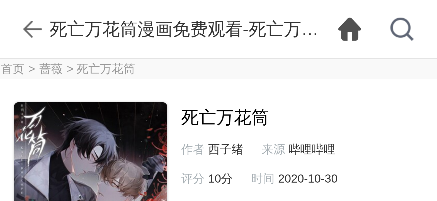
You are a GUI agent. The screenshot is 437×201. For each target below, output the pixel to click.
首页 (12, 68)
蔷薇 (51, 68)
